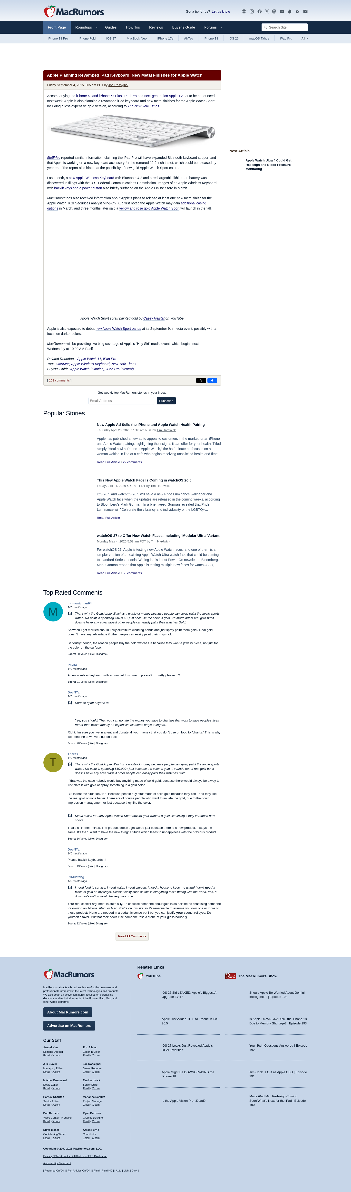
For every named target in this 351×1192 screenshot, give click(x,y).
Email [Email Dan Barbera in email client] (46, 1119)
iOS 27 (111, 38)
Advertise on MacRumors (69, 1024)
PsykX (72, 665)
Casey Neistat (154, 318)
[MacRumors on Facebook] (259, 11)
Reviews (156, 27)
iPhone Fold (87, 38)
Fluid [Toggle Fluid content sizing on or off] (97, 1170)
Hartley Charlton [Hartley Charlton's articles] (53, 1094)
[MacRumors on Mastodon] (274, 11)
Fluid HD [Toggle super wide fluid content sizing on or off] (107, 1170)
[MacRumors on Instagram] (251, 11)
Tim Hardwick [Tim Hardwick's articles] (91, 1078)
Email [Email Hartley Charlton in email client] (46, 1103)
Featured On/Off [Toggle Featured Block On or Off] (54, 1170)
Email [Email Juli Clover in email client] (46, 1070)
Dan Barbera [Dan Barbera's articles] (51, 1111)
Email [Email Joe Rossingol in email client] (86, 1070)
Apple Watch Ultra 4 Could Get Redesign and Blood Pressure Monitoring (269, 165)
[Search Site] (285, 27)
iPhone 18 (211, 38)
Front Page (57, 27)
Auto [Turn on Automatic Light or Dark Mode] (118, 1170)
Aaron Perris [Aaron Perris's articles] (91, 1127)
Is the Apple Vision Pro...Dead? (184, 1099)
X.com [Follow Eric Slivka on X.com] (96, 1053)
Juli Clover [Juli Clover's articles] (50, 1062)
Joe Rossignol (118, 85)
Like (91, 653)
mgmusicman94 (80, 603)
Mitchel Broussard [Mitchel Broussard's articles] (55, 1078)
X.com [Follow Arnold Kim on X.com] (56, 1053)
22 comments (132, 467)
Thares (73, 754)
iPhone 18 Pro (58, 38)
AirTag (188, 38)
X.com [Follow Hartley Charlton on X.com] (56, 1103)
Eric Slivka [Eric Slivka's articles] (90, 1045)
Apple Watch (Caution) (87, 369)
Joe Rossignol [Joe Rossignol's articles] (92, 1062)
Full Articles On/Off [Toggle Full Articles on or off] (79, 1170)
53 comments (132, 578)
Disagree (101, 653)
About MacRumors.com (67, 1010)
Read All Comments (132, 936)
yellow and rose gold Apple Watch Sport (149, 208)
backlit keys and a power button (78, 188)
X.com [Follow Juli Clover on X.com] (56, 1070)
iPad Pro (286, 38)
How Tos (133, 27)
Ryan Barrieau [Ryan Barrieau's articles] (92, 1111)
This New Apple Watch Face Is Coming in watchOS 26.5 (151, 480)
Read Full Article (108, 467)
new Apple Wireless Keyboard (91, 178)
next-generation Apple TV (163, 96)
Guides (111, 27)
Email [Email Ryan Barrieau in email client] (86, 1119)
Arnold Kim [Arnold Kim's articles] (50, 1045)
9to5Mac (53, 158)
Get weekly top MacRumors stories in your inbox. (132, 392)
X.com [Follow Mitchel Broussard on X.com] (56, 1086)
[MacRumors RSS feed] (297, 11)
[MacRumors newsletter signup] (305, 11)
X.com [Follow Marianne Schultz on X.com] (96, 1103)
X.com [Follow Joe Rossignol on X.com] (96, 1070)
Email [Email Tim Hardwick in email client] (86, 1086)
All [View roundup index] (305, 38)
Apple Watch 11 (89, 359)
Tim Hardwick (166, 436)
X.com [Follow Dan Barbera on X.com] (56, 1119)
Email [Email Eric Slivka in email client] (86, 1053)
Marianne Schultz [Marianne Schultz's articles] (94, 1094)
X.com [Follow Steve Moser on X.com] (56, 1135)
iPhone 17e (165, 38)
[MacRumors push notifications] (289, 11)
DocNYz (74, 692)
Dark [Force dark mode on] (134, 1170)
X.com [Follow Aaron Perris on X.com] (96, 1135)
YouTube (153, 974)
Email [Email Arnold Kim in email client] (46, 1053)
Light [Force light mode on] (126, 1170)
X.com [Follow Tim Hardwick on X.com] (96, 1086)
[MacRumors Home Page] (73, 11)
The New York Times (143, 106)
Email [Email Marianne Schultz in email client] (86, 1103)
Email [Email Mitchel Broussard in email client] (46, 1086)
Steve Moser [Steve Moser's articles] (51, 1127)
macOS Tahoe (259, 38)
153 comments (59, 380)
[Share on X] (201, 380)
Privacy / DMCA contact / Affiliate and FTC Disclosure (75, 1156)
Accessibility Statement (57, 1163)
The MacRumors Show (257, 974)
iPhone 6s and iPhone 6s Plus (99, 96)
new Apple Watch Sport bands (118, 329)
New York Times (123, 364)
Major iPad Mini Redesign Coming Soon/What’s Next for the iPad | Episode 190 (277, 1099)
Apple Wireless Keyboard (90, 364)
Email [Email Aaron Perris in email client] (86, 1135)
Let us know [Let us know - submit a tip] (221, 11)
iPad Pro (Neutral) (120, 369)
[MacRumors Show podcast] (244, 11)
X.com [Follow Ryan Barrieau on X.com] (96, 1119)
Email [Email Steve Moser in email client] (46, 1135)
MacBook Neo (137, 38)
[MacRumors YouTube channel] (282, 11)
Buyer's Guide (183, 27)
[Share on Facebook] (212, 380)
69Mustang (76, 877)
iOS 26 (234, 38)
